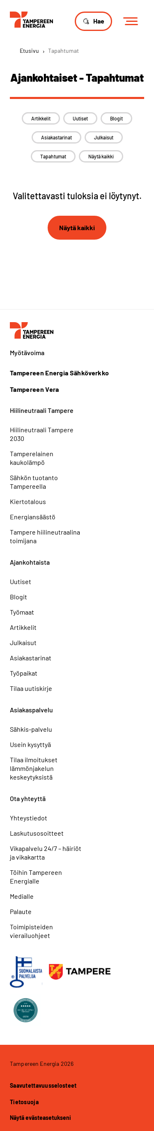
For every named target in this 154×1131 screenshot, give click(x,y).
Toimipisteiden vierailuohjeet (31, 931)
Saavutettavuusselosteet (43, 1085)
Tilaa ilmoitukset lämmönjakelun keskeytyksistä (33, 768)
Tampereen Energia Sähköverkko (59, 373)
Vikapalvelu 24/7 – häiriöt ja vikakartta (45, 852)
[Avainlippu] (26, 972)
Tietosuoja (24, 1101)
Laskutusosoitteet (37, 833)
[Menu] (133, 22)
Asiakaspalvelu (31, 710)
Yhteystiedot (28, 818)
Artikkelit (41, 118)
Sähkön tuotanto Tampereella (34, 482)
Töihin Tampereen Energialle (36, 876)
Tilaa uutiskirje (31, 688)
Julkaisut (103, 137)
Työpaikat (23, 673)
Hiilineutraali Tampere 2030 (42, 434)
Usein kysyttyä (30, 744)
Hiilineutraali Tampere (42, 410)
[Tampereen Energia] (31, 19)
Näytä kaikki (101, 156)
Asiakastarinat (56, 137)
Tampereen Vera (34, 389)
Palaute (21, 911)
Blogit (116, 118)
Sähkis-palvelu (31, 729)
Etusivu (29, 50)
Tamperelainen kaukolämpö (31, 458)
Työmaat (22, 612)
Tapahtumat (53, 156)
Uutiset (80, 118)
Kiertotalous (28, 501)
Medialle (22, 896)
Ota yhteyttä (28, 798)
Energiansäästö (32, 517)
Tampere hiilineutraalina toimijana (45, 536)
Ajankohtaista (30, 562)
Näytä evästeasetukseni (40, 1117)
